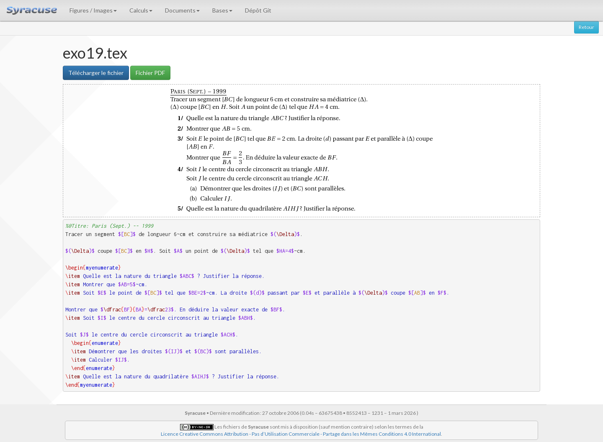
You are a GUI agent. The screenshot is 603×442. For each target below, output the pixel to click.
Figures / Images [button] (93, 10)
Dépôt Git (258, 10)
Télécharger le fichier (96, 72)
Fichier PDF (150, 72)
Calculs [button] (140, 10)
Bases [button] (222, 10)
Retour (586, 27)
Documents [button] (182, 10)
